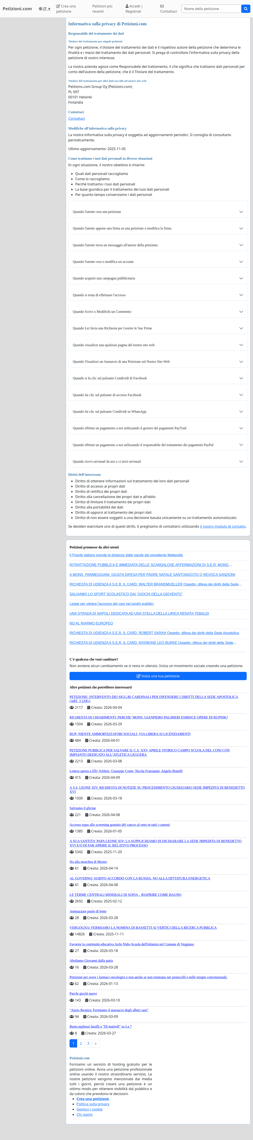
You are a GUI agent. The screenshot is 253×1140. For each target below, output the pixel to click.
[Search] (211, 9)
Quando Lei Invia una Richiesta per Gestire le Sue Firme (112, 328)
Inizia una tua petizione (158, 676)
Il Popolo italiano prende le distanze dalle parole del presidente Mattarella (126, 555)
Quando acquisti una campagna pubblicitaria (104, 278)
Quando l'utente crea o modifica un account (103, 262)
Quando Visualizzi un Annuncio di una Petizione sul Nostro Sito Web (121, 361)
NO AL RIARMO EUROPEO (91, 623)
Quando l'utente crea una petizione (97, 212)
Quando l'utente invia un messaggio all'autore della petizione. (115, 245)
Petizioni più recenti (102, 9)
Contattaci (168, 9)
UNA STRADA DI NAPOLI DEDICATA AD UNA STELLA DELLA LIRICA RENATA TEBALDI (139, 613)
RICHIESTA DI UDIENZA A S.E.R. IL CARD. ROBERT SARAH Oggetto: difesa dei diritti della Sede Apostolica (154, 633)
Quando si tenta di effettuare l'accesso (99, 295)
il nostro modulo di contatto (223, 526)
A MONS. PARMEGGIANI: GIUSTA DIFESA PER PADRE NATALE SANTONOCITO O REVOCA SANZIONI (152, 575)
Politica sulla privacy (92, 1104)
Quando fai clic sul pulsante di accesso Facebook (107, 395)
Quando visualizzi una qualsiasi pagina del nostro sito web (114, 345)
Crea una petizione (66, 9)
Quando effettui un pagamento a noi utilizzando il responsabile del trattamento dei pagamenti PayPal (143, 445)
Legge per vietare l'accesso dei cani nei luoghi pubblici (112, 604)
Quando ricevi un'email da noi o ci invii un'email (107, 461)
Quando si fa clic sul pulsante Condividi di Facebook (110, 378)
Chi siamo (84, 1114)
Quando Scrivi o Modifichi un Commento (102, 311)
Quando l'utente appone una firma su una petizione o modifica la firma (122, 228)
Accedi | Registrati (134, 9)
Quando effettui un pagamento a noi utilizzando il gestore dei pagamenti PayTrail (129, 428)
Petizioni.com (17, 9)
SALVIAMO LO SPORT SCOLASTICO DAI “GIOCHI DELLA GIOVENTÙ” (126, 594)
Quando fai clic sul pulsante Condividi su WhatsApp (109, 411)
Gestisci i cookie (89, 1109)
